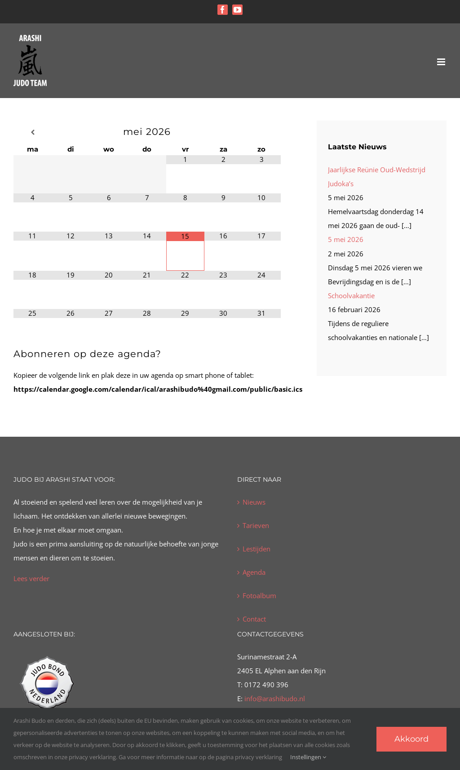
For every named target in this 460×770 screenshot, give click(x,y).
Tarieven (256, 525)
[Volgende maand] (262, 132)
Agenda (254, 572)
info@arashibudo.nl (274, 698)
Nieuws (254, 501)
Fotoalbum (259, 595)
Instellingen (308, 757)
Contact (254, 618)
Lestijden (256, 548)
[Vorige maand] (32, 132)
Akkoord (411, 739)
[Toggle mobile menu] (442, 62)
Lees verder (31, 578)
